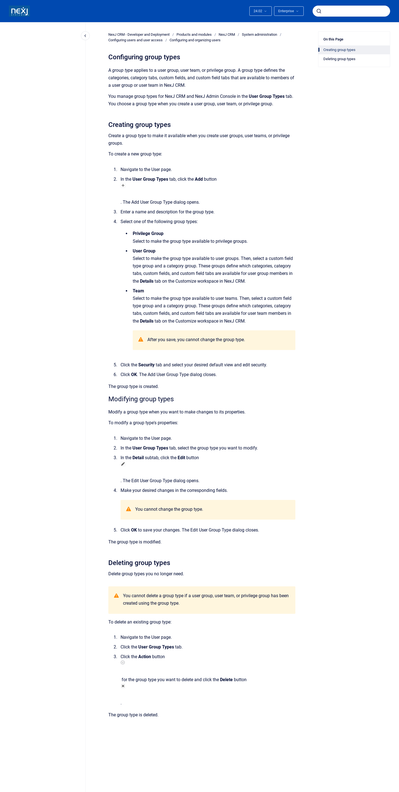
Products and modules (194, 34)
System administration (259, 34)
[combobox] (351, 11)
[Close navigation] (85, 35)
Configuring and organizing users (195, 40)
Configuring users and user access (135, 40)
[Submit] (318, 11)
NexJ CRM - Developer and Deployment (139, 34)
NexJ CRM (227, 34)
